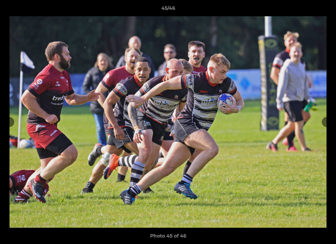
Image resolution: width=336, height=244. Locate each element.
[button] (324, 10)
